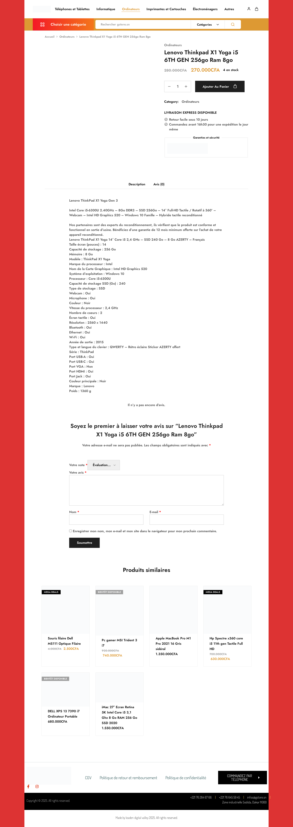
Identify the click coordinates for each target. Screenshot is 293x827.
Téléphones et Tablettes (72, 9)
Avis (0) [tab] (158, 184)
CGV (88, 777)
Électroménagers (205, 9)
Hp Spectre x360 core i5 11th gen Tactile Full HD (226, 643)
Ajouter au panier (220, 86)
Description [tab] (137, 184)
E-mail (155, 512)
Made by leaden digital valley (132, 818)
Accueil (50, 37)
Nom (74, 512)
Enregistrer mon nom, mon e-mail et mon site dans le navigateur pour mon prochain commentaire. (145, 531)
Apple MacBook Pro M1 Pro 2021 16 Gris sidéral (173, 643)
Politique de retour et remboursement (128, 777)
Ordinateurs (131, 9)
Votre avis (77, 472)
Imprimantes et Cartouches (166, 9)
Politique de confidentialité (185, 777)
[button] (242, 777)
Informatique (105, 9)
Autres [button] (229, 9)
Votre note (78, 465)
